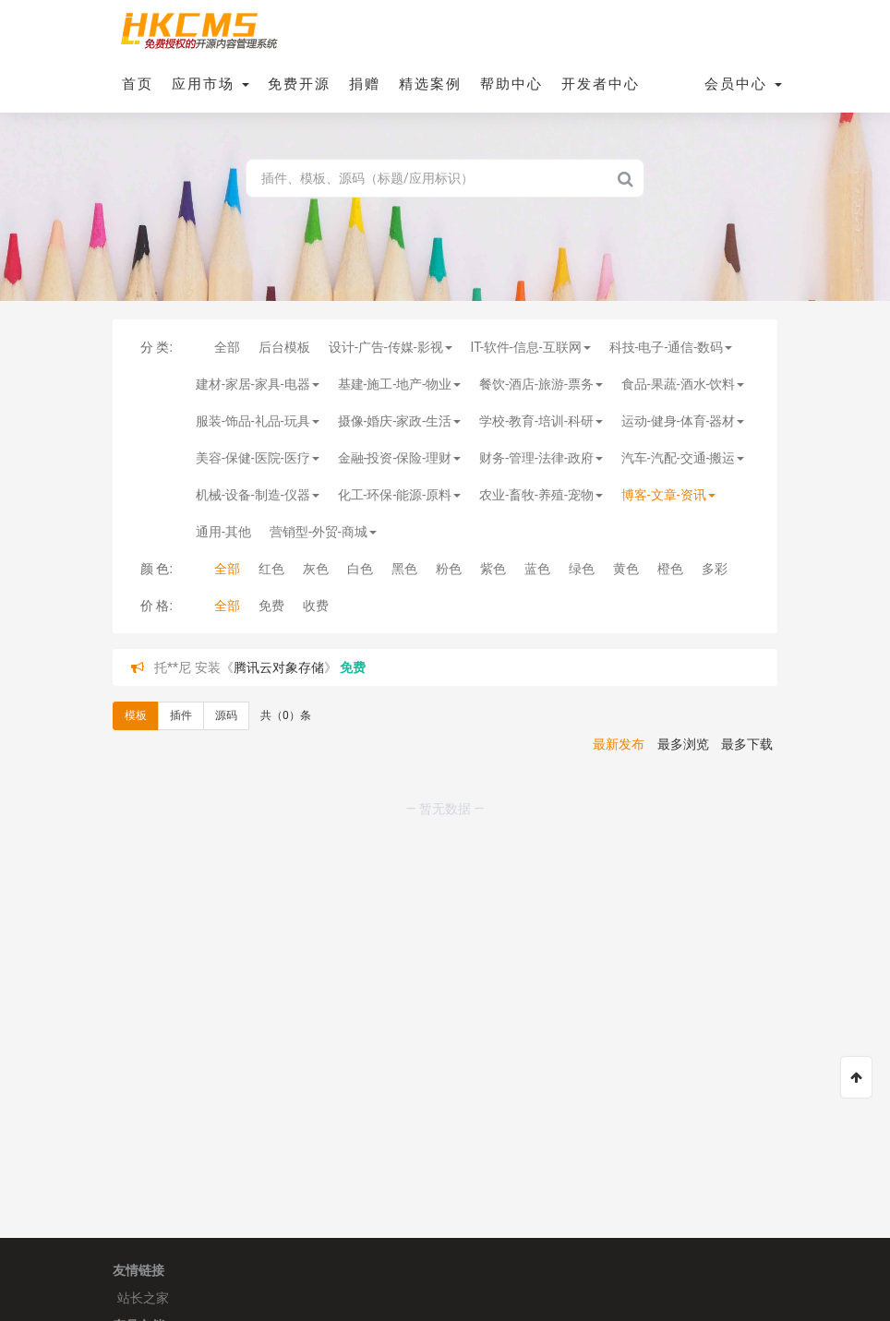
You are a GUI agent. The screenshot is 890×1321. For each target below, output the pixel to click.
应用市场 (210, 84)
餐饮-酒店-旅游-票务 (541, 384)
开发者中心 (600, 84)
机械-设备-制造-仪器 (257, 494)
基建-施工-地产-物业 (400, 384)
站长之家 (143, 1298)
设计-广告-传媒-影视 (390, 347)
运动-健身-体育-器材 (683, 421)
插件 (181, 715)
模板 (136, 715)
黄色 (626, 568)
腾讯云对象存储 (279, 667)
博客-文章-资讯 (668, 494)
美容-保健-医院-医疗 (257, 457)
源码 (226, 715)
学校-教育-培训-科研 (541, 421)
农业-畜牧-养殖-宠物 (541, 494)
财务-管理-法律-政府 (541, 457)
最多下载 (747, 744)
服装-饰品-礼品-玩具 (257, 421)
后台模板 (284, 347)
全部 (227, 347)
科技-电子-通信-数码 (671, 347)
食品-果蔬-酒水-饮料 (683, 384)
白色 (360, 568)
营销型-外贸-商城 (323, 531)
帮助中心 (511, 84)
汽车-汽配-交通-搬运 (683, 457)
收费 (316, 605)
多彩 (715, 568)
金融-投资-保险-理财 (400, 457)
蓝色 (537, 568)
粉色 (449, 568)
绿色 (582, 568)
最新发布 (618, 744)
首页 (137, 84)
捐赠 (364, 84)
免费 (271, 605)
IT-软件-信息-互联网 (531, 347)
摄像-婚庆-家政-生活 (400, 421)
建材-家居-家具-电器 (257, 384)
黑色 (404, 568)
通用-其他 (223, 531)
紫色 (493, 568)
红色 (271, 568)
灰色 (316, 568)
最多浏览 (683, 744)
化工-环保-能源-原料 (400, 494)
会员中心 (743, 84)
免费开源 (299, 84)
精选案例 (430, 84)
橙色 (670, 568)
